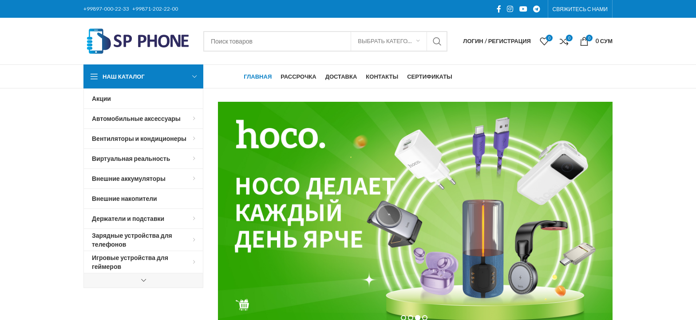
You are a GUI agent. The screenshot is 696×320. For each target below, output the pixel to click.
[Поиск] (325, 41)
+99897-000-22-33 (106, 8)
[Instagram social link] (510, 9)
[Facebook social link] (499, 9)
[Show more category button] (143, 280)
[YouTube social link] (523, 9)
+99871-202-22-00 (155, 8)
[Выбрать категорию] (389, 41)
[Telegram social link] (536, 9)
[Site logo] (138, 40)
